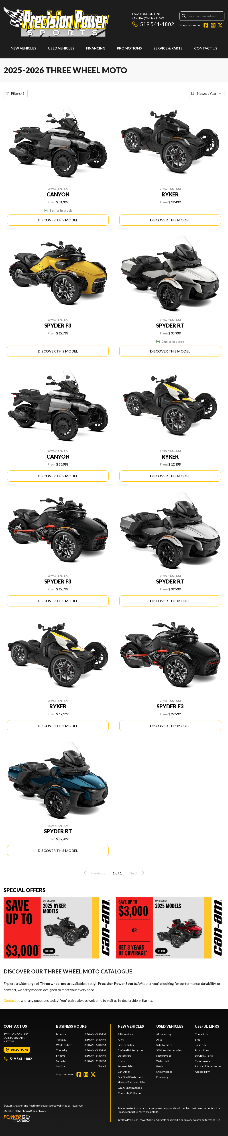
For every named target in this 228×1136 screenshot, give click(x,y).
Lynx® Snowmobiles (130, 1087)
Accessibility (202, 1071)
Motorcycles (163, 1055)
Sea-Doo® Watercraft (130, 1077)
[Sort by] (206, 93)
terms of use (212, 1120)
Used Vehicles (61, 48)
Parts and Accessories (208, 1066)
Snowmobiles (126, 1066)
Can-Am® (124, 1071)
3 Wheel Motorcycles (130, 1050)
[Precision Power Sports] (56, 21)
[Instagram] (213, 25)
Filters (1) (16, 93)
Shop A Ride (29, 1111)
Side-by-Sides (126, 1045)
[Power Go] (43, 1118)
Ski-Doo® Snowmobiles (132, 1082)
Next (137, 873)
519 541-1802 (153, 24)
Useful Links (207, 1026)
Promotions (129, 48)
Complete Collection (130, 1093)
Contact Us (205, 48)
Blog (197, 1039)
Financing (95, 48)
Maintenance (203, 1061)
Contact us (12, 1000)
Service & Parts (168, 48)
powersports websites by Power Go (62, 1105)
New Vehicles (23, 48)
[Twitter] (220, 25)
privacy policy (192, 1120)
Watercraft (124, 1055)
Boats (121, 1061)
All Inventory (125, 1034)
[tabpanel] (81, 1050)
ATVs (121, 1039)
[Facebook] (206, 25)
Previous (93, 873)
